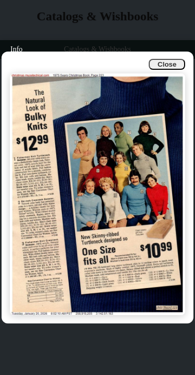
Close (167, 64)
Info (16, 49)
